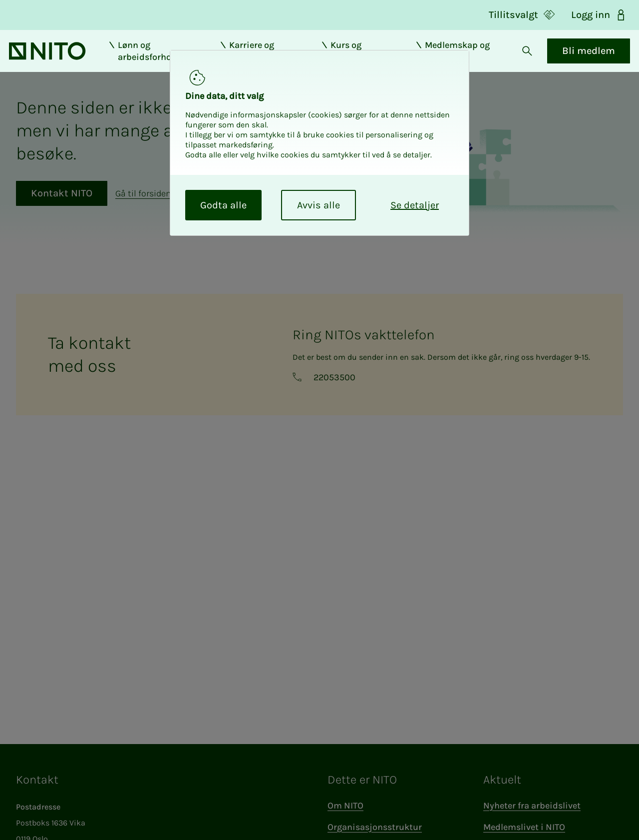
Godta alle (223, 205)
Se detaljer (414, 205)
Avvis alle (318, 205)
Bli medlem (581, 58)
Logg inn (599, 15)
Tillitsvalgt (522, 15)
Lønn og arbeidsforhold (149, 58)
